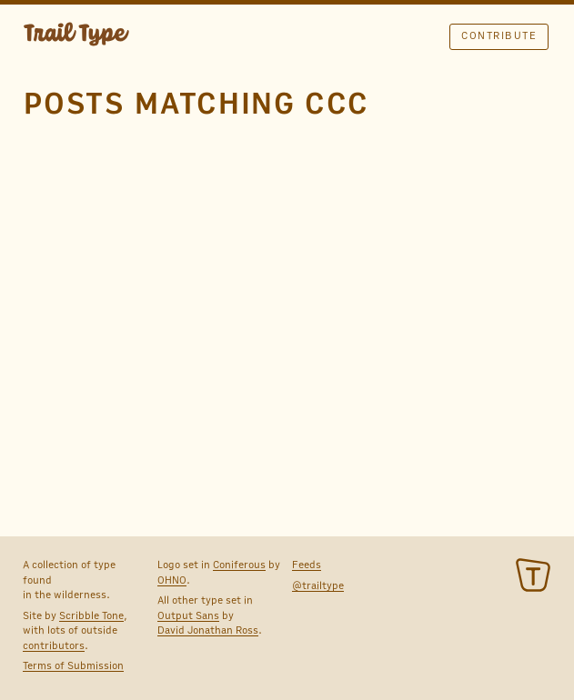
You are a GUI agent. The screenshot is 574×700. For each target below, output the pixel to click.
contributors (54, 645)
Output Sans (188, 615)
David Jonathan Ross (207, 630)
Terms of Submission (73, 665)
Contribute (499, 35)
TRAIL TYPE (76, 36)
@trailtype (318, 585)
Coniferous (239, 564)
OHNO (171, 580)
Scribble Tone (91, 615)
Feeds (306, 564)
